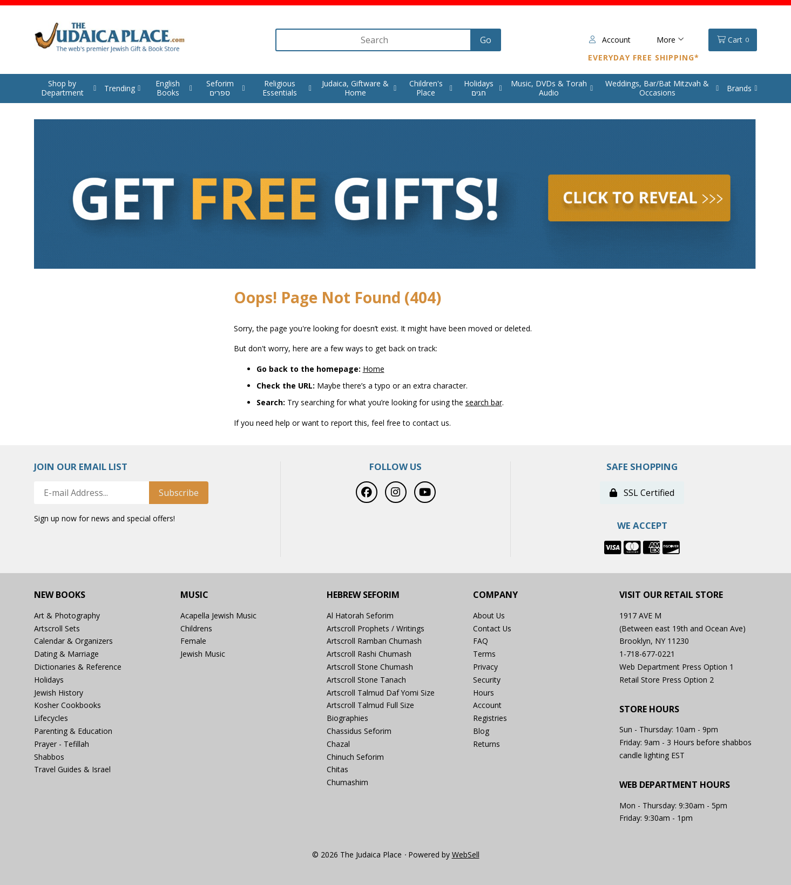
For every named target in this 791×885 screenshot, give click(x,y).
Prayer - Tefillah (61, 744)
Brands (739, 88)
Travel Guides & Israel (72, 770)
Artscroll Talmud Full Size (370, 705)
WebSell (465, 855)
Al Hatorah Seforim (360, 615)
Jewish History (58, 692)
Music (194, 595)
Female (193, 641)
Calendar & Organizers (73, 641)
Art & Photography (67, 615)
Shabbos (49, 757)
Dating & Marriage (66, 654)
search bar (483, 402)
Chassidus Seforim (359, 731)
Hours (483, 692)
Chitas (337, 770)
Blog (481, 731)
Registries (490, 718)
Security (487, 680)
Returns (486, 744)
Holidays (49, 680)
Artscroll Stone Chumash (370, 667)
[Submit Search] (484, 40)
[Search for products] (372, 40)
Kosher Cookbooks (67, 705)
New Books (59, 595)
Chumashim (347, 783)
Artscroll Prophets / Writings (375, 628)
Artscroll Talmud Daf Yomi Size (381, 692)
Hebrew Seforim (363, 595)
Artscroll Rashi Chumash (369, 654)
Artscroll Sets (57, 628)
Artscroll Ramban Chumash (374, 641)
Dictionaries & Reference (77, 667)
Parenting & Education (73, 731)
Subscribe (179, 493)
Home (373, 369)
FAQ (480, 641)
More (670, 40)
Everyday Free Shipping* (643, 57)
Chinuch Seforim (355, 757)
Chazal (338, 744)
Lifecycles (51, 718)
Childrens (196, 628)
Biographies (347, 718)
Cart (733, 39)
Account (610, 40)
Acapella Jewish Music (218, 615)
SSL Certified (642, 493)
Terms (484, 654)
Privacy (485, 667)
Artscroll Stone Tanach (366, 680)
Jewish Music (202, 654)
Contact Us (492, 628)
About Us (489, 615)
